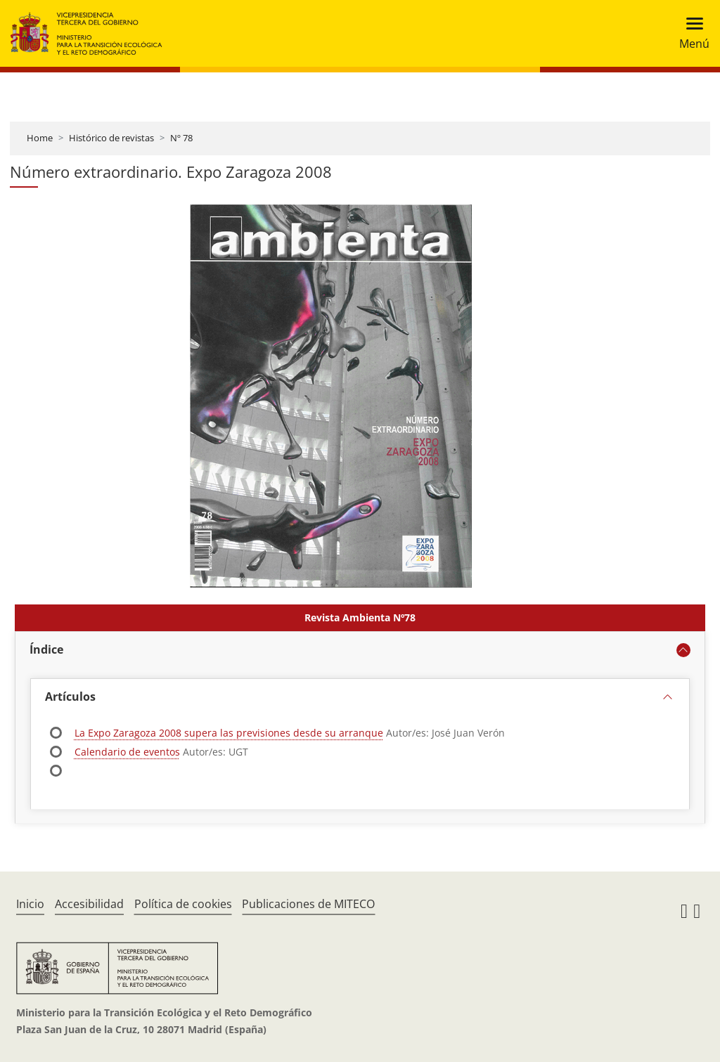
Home (40, 137)
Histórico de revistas (111, 137)
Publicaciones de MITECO (308, 904)
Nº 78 (181, 137)
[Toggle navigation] (690, 33)
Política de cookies (183, 904)
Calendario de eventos (127, 751)
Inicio (30, 904)
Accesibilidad (89, 904)
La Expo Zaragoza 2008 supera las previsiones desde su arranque (229, 732)
